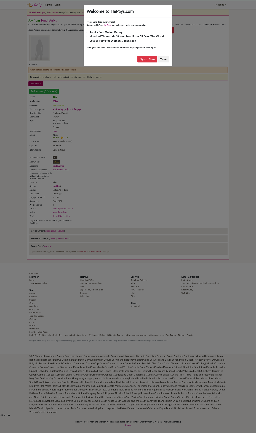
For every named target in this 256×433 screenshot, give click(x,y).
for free (107, 25)
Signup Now (147, 59)
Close (163, 59)
